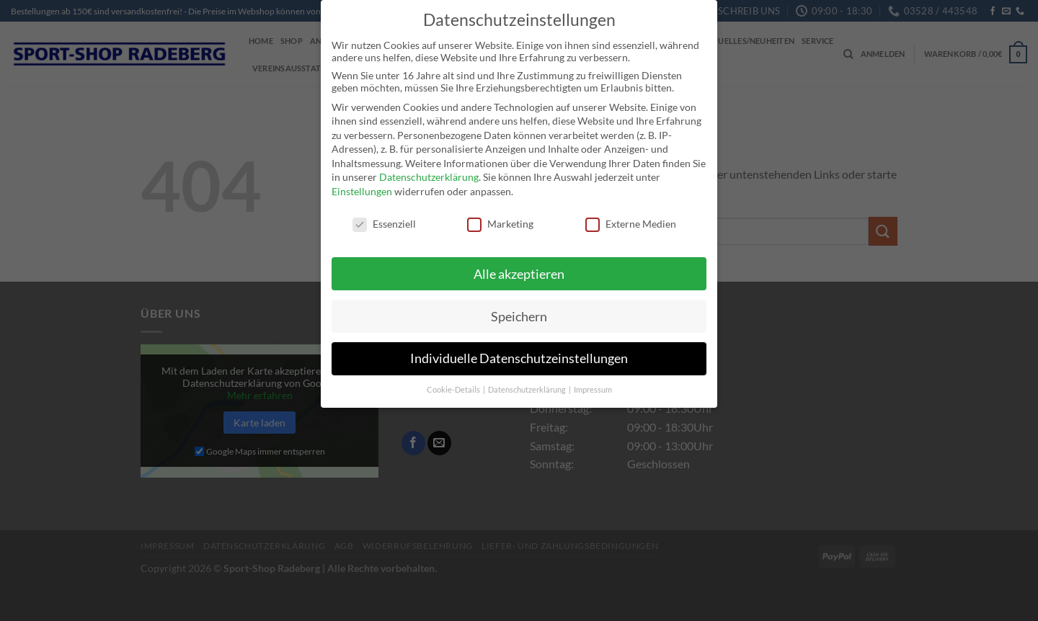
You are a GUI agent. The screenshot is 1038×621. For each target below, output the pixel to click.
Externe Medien (630, 222)
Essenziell (384, 222)
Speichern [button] (519, 314)
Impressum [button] (593, 388)
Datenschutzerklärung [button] (527, 388)
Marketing (500, 222)
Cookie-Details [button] (454, 388)
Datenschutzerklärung (429, 175)
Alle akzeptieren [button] (519, 272)
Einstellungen (362, 190)
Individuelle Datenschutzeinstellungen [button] (519, 357)
